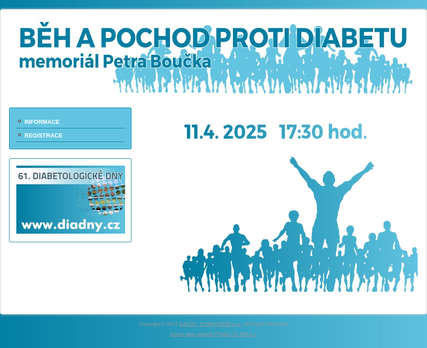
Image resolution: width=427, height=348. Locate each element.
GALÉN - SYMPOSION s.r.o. (210, 324)
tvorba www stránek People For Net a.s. (213, 334)
